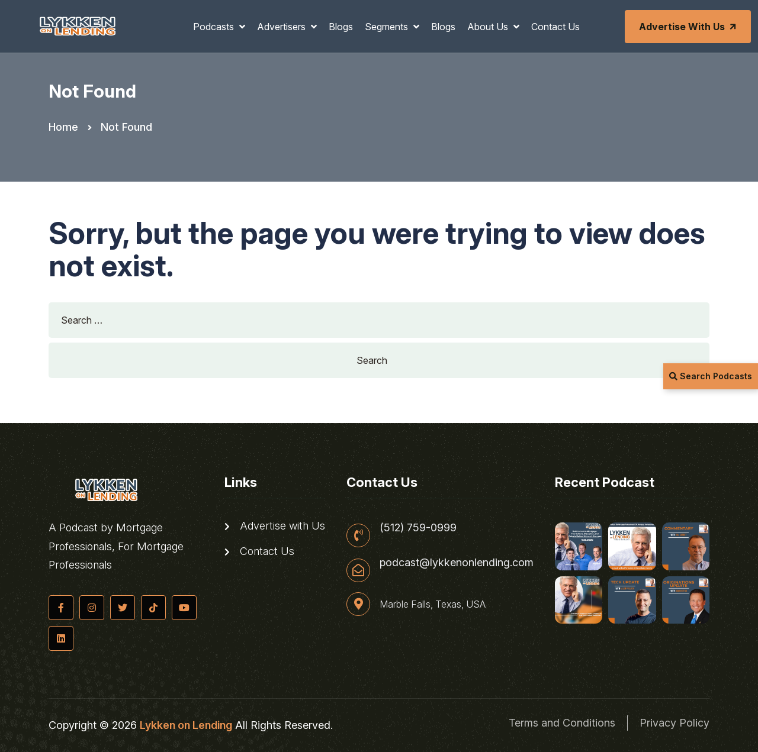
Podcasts (214, 27)
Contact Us (555, 27)
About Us (488, 27)
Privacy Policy (674, 723)
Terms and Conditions (562, 723)
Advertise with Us (688, 27)
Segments (387, 27)
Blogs (341, 27)
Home (63, 127)
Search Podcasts (710, 376)
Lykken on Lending (186, 725)
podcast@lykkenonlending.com (457, 562)
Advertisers (282, 27)
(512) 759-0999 (418, 527)
